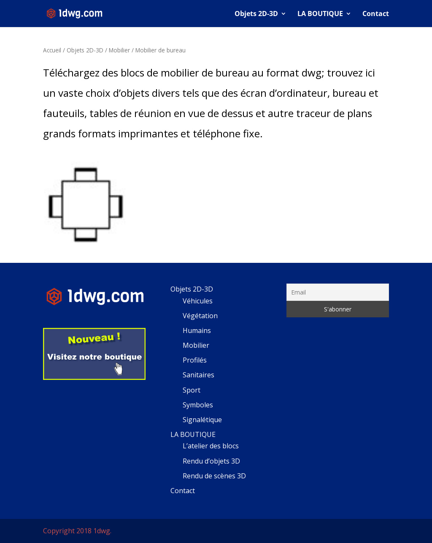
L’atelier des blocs (211, 445)
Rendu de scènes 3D (214, 475)
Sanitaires (198, 374)
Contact (375, 14)
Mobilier (119, 50)
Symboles (198, 404)
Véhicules (198, 301)
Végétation (200, 315)
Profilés (195, 360)
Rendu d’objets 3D (211, 461)
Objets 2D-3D (256, 14)
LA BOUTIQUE (320, 14)
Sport (191, 390)
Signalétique (202, 419)
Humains (197, 330)
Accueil (52, 50)
